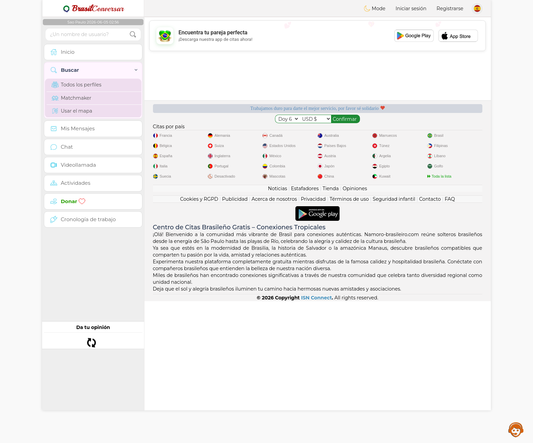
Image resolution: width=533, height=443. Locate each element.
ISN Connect (316, 440)
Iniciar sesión (411, 8)
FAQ (450, 341)
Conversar (93, 8)
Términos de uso (349, 341)
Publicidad (234, 341)
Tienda (331, 330)
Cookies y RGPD (199, 341)
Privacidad (313, 341)
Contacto (430, 341)
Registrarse (449, 8)
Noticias (277, 330)
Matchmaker (71, 98)
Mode (374, 8)
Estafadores (305, 330)
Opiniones (355, 330)
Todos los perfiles (76, 84)
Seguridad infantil (394, 341)
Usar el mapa (72, 111)
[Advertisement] (317, 35)
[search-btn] (133, 34)
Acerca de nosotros (274, 341)
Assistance (516, 429)
